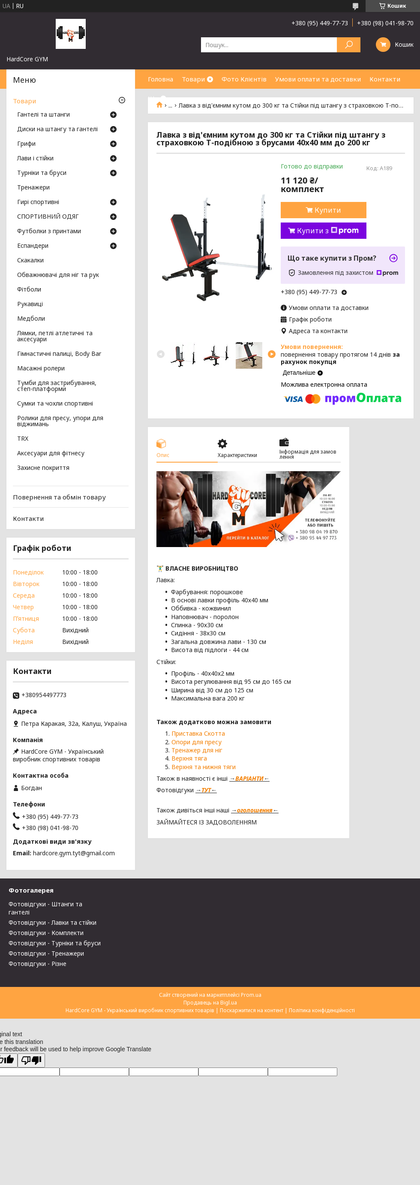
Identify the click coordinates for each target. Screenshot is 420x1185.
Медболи (31, 319)
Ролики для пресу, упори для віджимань (60, 421)
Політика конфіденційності (322, 1010)
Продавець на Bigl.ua (210, 1002)
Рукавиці (30, 304)
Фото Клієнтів (244, 79)
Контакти (384, 79)
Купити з (328, 230)
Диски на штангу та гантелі (57, 129)
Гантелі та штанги (43, 114)
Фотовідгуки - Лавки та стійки (52, 922)
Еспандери (32, 246)
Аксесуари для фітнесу (50, 453)
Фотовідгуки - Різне (37, 963)
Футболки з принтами (49, 231)
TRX (22, 439)
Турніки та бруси (41, 173)
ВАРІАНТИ (249, 778)
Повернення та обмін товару (59, 497)
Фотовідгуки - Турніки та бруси (55, 943)
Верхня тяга (189, 758)
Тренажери (33, 187)
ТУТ (206, 790)
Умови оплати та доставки (318, 79)
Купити (328, 210)
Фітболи (29, 289)
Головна (160, 79)
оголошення (255, 810)
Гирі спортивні (38, 202)
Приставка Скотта (198, 733)
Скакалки (30, 260)
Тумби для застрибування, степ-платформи (56, 386)
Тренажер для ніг (196, 750)
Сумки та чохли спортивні (55, 403)
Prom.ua (251, 995)
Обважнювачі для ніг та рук (58, 275)
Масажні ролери (41, 368)
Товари (193, 79)
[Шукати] (348, 44)
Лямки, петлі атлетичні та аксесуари (55, 336)
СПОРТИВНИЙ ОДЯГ (48, 217)
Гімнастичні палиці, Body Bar (59, 354)
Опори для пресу (196, 742)
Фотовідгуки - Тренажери (46, 953)
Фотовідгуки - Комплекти (46, 933)
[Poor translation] (31, 1060)
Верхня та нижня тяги (203, 767)
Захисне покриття (43, 468)
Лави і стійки (35, 158)
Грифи (26, 144)
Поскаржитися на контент (251, 1010)
